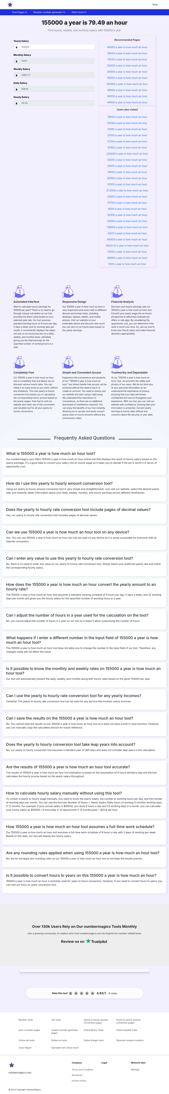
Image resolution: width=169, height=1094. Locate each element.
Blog (155, 4)
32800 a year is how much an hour (127, 196)
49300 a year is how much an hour (127, 178)
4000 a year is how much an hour (127, 208)
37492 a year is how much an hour (127, 129)
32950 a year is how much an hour (127, 221)
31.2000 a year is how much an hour (127, 190)
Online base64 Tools (126, 1030)
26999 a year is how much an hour (127, 257)
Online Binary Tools (94, 1030)
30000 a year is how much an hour (127, 71)
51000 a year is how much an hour (127, 184)
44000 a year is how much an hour (127, 102)
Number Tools (26, 1019)
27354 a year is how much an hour (127, 141)
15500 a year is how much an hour (127, 251)
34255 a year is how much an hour (127, 159)
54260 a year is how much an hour (127, 123)
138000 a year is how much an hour (127, 227)
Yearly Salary (21, 41)
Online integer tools (94, 1040)
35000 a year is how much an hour (127, 53)
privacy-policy (79, 1080)
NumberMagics (34, 1089)
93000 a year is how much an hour (127, 96)
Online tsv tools (59, 1040)
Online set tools (26, 1040)
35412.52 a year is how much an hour (127, 245)
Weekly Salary (22, 69)
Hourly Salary (21, 97)
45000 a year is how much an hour (127, 77)
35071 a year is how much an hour (127, 233)
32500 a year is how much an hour (127, 214)
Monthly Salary (22, 54)
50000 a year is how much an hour (127, 65)
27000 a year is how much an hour (127, 135)
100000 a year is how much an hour (127, 83)
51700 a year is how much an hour (127, 202)
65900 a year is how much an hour (127, 239)
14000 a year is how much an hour (127, 172)
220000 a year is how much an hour (127, 153)
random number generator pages (64, 1031)
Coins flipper (25, 1047)
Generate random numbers (130, 1040)
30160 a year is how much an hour (127, 147)
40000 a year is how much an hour (127, 47)
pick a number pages (29, 1030)
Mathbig (135, 1069)
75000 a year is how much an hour (127, 59)
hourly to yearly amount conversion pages (128, 1021)
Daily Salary (20, 83)
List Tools (56, 1019)
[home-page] (10, 5)
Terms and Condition (82, 1069)
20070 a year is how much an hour (127, 165)
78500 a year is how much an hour (127, 116)
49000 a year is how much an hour (127, 90)
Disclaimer (77, 1075)
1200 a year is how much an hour (127, 263)
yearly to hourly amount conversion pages (96, 1021)
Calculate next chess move (64, 1047)
